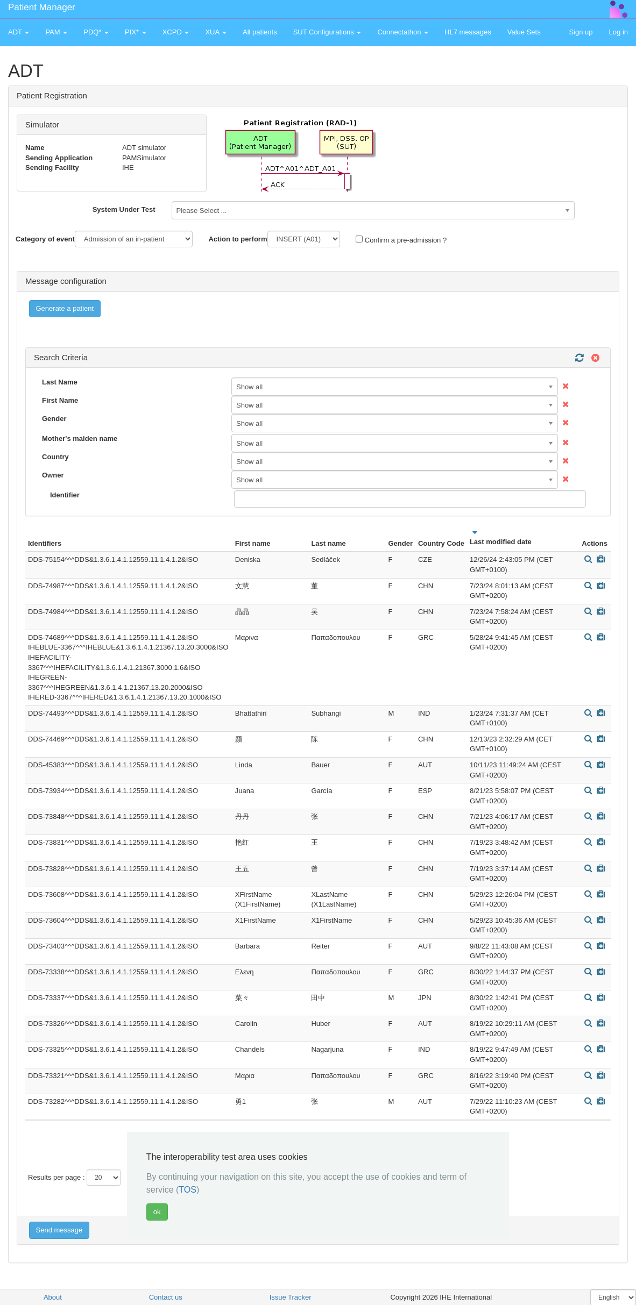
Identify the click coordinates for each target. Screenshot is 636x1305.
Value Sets (524, 32)
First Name (60, 400)
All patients (260, 32)
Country (55, 457)
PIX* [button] (135, 32)
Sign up (580, 32)
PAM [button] (56, 32)
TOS (187, 1189)
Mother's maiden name (79, 438)
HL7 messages (467, 32)
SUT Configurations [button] (327, 32)
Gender (54, 419)
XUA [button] (216, 32)
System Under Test (124, 209)
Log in (618, 32)
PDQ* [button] (96, 32)
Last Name (59, 382)
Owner (52, 475)
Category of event (45, 239)
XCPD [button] (175, 32)
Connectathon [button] (402, 32)
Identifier (65, 495)
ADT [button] (18, 32)
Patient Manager (41, 7)
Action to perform (237, 239)
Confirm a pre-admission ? (401, 240)
